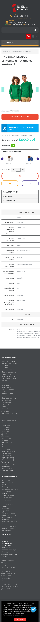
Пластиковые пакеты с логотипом (9, 373)
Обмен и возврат (8, 513)
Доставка (5, 509)
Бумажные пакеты (8, 370)
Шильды (4, 473)
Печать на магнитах (8, 398)
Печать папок (6, 387)
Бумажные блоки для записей (9, 380)
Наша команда (7, 482)
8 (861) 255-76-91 (21, 16)
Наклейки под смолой (6, 444)
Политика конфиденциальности (9, 521)
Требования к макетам (6, 492)
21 (13, 146)
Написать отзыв (26, 135)
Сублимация (6, 453)
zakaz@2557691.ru (18, 22)
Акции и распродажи (9, 515)
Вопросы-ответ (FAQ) (9, 489)
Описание (8, 196)
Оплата (4, 506)
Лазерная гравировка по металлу (7, 438)
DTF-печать (5, 429)
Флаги (3, 407)
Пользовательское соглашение (8, 529)
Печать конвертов (8, 376)
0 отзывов (15, 135)
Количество (5, 169)
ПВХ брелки (6, 400)
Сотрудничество (7, 496)
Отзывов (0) (9, 201)
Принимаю (20, 619)
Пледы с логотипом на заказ (9, 364)
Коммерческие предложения (7, 499)
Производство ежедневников (7, 395)
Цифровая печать (8, 468)
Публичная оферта (9, 517)
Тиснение (5, 462)
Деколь (4, 434)
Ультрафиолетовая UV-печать (8, 465)
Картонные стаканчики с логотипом (6, 425)
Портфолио (6, 480)
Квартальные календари (6, 384)
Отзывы (4, 485)
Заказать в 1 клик (20, 117)
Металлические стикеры (7, 390)
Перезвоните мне (24, 18)
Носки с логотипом (9, 421)
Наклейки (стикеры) (9, 413)
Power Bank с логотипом (6, 410)
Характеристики (11, 192)
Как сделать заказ (8, 504)
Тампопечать (6, 455)
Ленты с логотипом (8, 361)
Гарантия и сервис (8, 511)
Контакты (5, 538)
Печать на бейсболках (6, 448)
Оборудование (7, 487)
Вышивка (5, 432)
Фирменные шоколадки (6, 403)
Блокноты (5, 368)
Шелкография (7, 471)
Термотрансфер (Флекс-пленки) (7, 459)
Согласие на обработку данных (8, 525)
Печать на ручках (8, 451)
